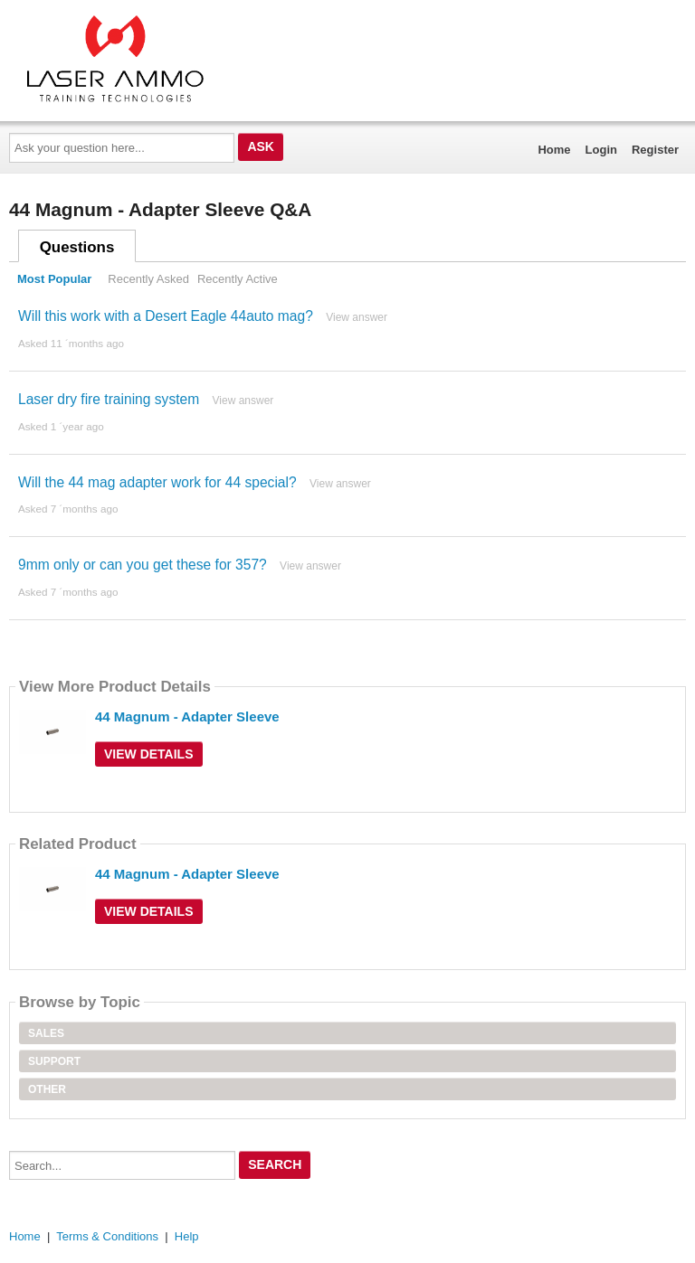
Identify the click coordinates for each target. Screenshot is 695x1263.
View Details (149, 754)
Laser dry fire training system (108, 399)
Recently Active (237, 279)
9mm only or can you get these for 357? (142, 564)
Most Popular (54, 279)
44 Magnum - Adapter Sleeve (187, 716)
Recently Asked (148, 279)
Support (54, 1061)
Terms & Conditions (107, 1236)
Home (554, 149)
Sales (46, 1033)
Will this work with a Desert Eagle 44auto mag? (165, 316)
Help (187, 1236)
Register (655, 149)
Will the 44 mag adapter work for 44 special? (157, 482)
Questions (77, 247)
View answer (356, 317)
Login (601, 149)
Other (47, 1089)
